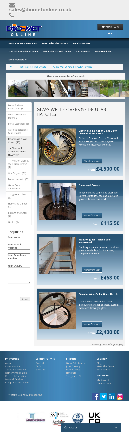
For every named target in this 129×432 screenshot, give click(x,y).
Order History (104, 383)
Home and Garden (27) (17, 205)
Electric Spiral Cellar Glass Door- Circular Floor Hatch (98, 132)
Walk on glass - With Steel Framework (94, 241)
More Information (92, 161)
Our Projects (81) (17, 173)
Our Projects (83, 51)
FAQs (38, 366)
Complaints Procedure (17, 382)
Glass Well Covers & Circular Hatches (72, 66)
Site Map (40, 369)
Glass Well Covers (89, 185)
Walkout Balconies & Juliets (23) (18, 131)
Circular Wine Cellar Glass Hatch (98, 294)
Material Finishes (14, 379)
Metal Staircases (81, 43)
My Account (103, 380)
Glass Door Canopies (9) (14, 187)
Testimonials (103, 369)
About (8, 363)
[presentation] (27, 290)
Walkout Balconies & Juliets (23, 51)
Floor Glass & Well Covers (57, 51)
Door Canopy (73, 369)
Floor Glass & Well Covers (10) (17, 140)
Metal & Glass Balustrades (22, 43)
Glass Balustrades (75, 363)
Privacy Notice (12, 366)
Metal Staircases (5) (18, 123)
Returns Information (15, 376)
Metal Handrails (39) (18, 179)
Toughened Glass (75, 376)
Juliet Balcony (73, 366)
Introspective (35, 394)
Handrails (71, 372)
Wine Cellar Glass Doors (55, 43)
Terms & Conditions (15, 369)
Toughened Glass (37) (17, 196)
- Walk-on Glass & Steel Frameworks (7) (18, 164)
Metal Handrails (103, 51)
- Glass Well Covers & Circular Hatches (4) (17, 151)
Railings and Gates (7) (17, 214)
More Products (17, 59)
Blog (99, 363)
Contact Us (41, 363)
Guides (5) (13, 222)
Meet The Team (105, 366)
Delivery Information (16, 372)
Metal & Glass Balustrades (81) (16, 107)
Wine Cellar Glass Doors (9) (17, 116)
